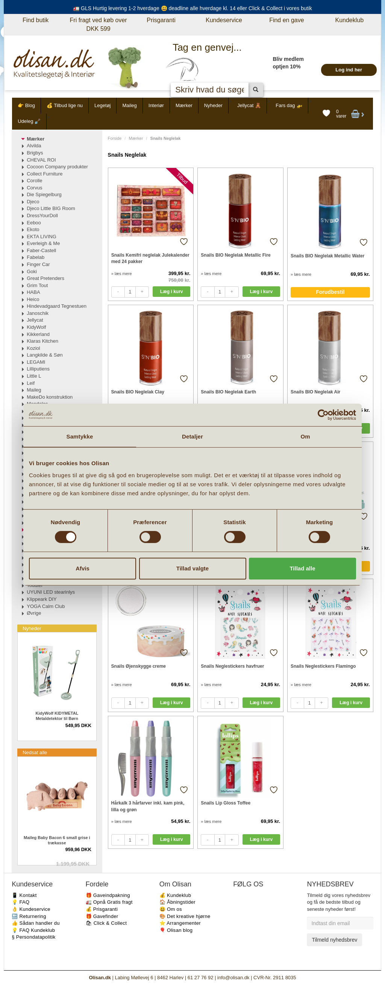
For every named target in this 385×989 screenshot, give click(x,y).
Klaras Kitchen (42, 341)
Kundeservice (224, 20)
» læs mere (121, 273)
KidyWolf (36, 327)
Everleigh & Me (43, 243)
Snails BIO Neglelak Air (315, 392)
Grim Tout (37, 285)
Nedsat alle (35, 752)
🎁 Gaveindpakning (108, 895)
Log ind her (348, 70)
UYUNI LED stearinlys (51, 592)
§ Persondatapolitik (33, 937)
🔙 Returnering (29, 916)
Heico (33, 299)
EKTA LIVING (41, 236)
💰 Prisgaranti (102, 909)
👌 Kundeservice (31, 909)
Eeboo (34, 222)
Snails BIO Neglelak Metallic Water (327, 256)
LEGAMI (36, 362)
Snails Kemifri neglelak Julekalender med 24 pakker (150, 258)
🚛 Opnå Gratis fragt (109, 902)
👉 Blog (26, 105)
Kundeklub (349, 20)
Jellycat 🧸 (249, 105)
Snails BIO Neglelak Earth (228, 392)
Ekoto (33, 229)
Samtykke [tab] (80, 436)
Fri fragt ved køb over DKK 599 (98, 24)
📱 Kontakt (24, 895)
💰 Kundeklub (175, 895)
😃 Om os (170, 909)
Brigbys (35, 153)
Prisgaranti (161, 20)
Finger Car (38, 264)
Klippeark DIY (41, 599)
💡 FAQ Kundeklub (33, 930)
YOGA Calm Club (46, 606)
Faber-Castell (41, 250)
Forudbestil (330, 292)
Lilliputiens (38, 369)
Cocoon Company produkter (57, 166)
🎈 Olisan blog (176, 930)
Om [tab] (305, 436)
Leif (31, 383)
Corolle (34, 180)
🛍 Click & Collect (106, 923)
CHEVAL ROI (41, 160)
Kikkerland (38, 334)
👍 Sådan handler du (36, 923)
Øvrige (34, 613)
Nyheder (213, 105)
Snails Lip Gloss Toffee (225, 803)
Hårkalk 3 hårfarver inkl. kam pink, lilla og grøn (148, 806)
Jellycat (35, 320)
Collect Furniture (44, 174)
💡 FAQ (20, 902)
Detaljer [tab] (192, 436)
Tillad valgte (192, 568)
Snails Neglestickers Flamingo (323, 666)
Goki (32, 271)
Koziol (33, 348)
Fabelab (35, 257)
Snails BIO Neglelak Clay (137, 392)
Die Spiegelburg (44, 194)
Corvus (34, 188)
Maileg (129, 105)
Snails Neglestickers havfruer (232, 666)
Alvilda (34, 145)
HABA (33, 292)
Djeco (33, 201)
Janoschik (38, 313)
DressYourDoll (42, 215)
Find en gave (286, 20)
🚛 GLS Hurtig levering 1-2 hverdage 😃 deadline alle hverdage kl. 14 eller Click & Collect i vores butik (192, 8)
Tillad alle (302, 568)
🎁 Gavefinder (102, 916)
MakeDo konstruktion (50, 397)
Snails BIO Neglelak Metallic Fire (235, 255)
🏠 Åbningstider (177, 902)
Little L (34, 376)
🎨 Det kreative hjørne (185, 916)
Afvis (82, 568)
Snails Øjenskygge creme (138, 666)
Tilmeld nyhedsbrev (334, 940)
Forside (115, 138)
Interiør (156, 105)
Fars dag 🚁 (289, 105)
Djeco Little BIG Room (51, 208)
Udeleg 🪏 (29, 121)
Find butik (36, 20)
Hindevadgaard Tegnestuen (56, 306)
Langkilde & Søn (44, 355)
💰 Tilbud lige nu (65, 105)
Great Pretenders (45, 278)
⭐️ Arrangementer (180, 923)
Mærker (184, 105)
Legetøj (102, 105)
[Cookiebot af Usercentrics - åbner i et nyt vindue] (323, 414)
